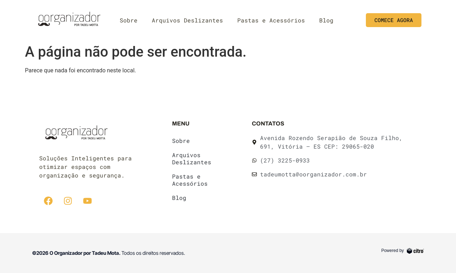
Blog (326, 20)
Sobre (129, 20)
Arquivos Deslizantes (187, 20)
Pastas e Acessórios (271, 20)
